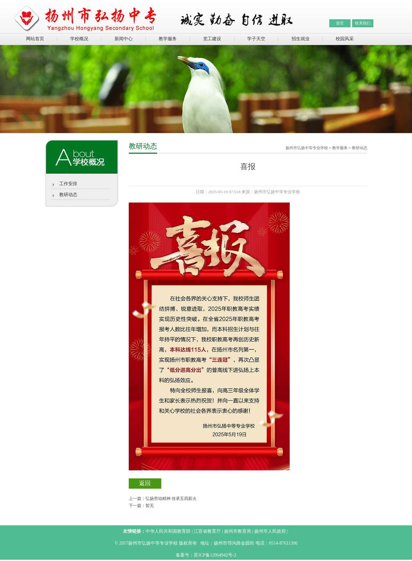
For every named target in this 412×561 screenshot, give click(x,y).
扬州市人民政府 (270, 531)
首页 (340, 23)
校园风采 (345, 38)
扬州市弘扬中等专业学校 (307, 148)
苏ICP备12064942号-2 (215, 555)
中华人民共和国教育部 (168, 531)
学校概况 (79, 38)
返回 (145, 483)
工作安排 (68, 183)
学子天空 (256, 38)
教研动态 (68, 194)
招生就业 (301, 38)
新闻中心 (124, 38)
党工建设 (212, 38)
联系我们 (362, 23)
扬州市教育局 (237, 531)
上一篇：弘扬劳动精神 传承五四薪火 (163, 498)
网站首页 (35, 38)
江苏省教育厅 (207, 531)
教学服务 (168, 38)
